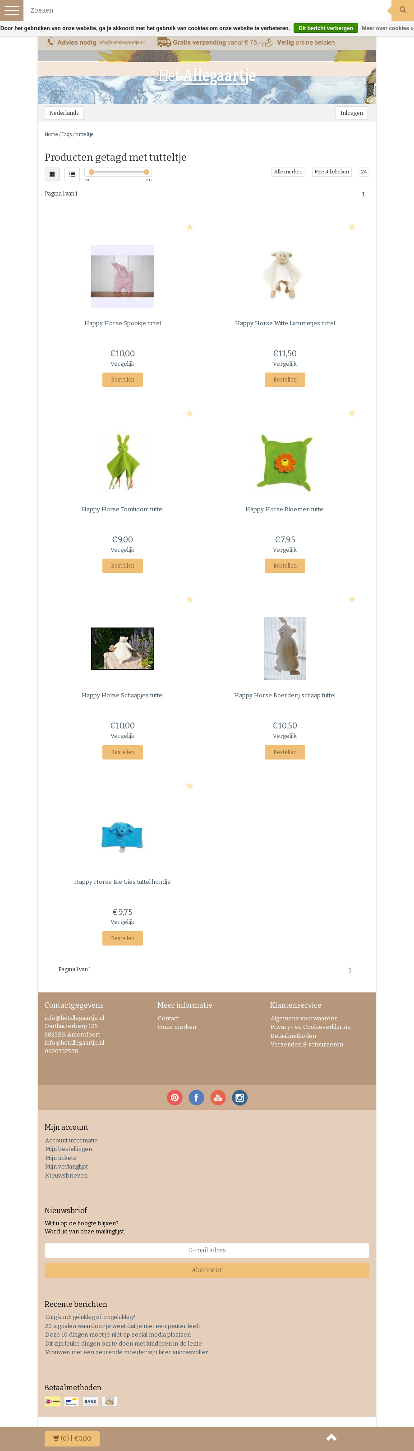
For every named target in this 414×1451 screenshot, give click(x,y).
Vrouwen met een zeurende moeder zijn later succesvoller (126, 1352)
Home (51, 134)
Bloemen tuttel (285, 509)
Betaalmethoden (293, 1036)
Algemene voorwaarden (304, 1018)
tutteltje (84, 134)
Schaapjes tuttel (123, 695)
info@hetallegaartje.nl (74, 1042)
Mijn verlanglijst (66, 1166)
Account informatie (71, 1140)
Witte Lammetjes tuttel (285, 323)
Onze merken (177, 1026)
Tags (66, 134)
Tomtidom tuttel (123, 509)
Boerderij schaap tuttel (285, 695)
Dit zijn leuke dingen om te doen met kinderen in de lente (123, 1343)
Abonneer (207, 1270)
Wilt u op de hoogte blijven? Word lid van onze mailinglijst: (85, 1227)
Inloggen (351, 113)
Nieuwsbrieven (66, 1175)
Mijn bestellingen (68, 1149)
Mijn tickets (60, 1158)
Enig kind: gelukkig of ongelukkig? (90, 1317)
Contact (168, 1018)
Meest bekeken (332, 172)
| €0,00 (72, 1438)
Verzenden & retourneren (307, 1044)
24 (364, 172)
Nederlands (64, 113)
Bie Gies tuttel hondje (122, 881)
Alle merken (288, 172)
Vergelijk (122, 363)
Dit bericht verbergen (326, 28)
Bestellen (122, 380)
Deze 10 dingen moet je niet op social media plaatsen (118, 1334)
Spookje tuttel (122, 323)
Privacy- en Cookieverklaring (310, 1026)
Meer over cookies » (388, 28)
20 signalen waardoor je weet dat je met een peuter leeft (122, 1326)
